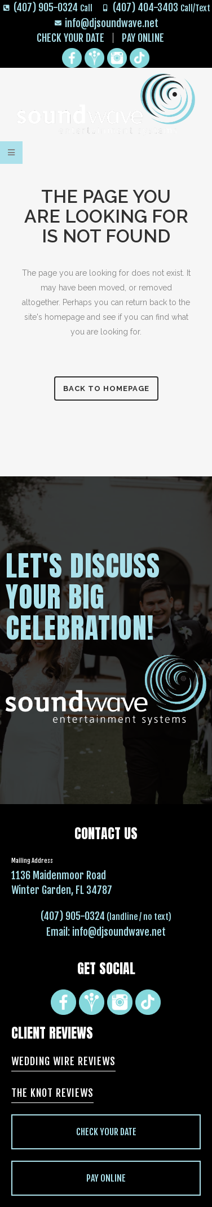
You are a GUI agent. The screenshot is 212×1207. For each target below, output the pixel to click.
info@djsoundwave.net (119, 932)
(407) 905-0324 (73, 916)
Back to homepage (106, 388)
